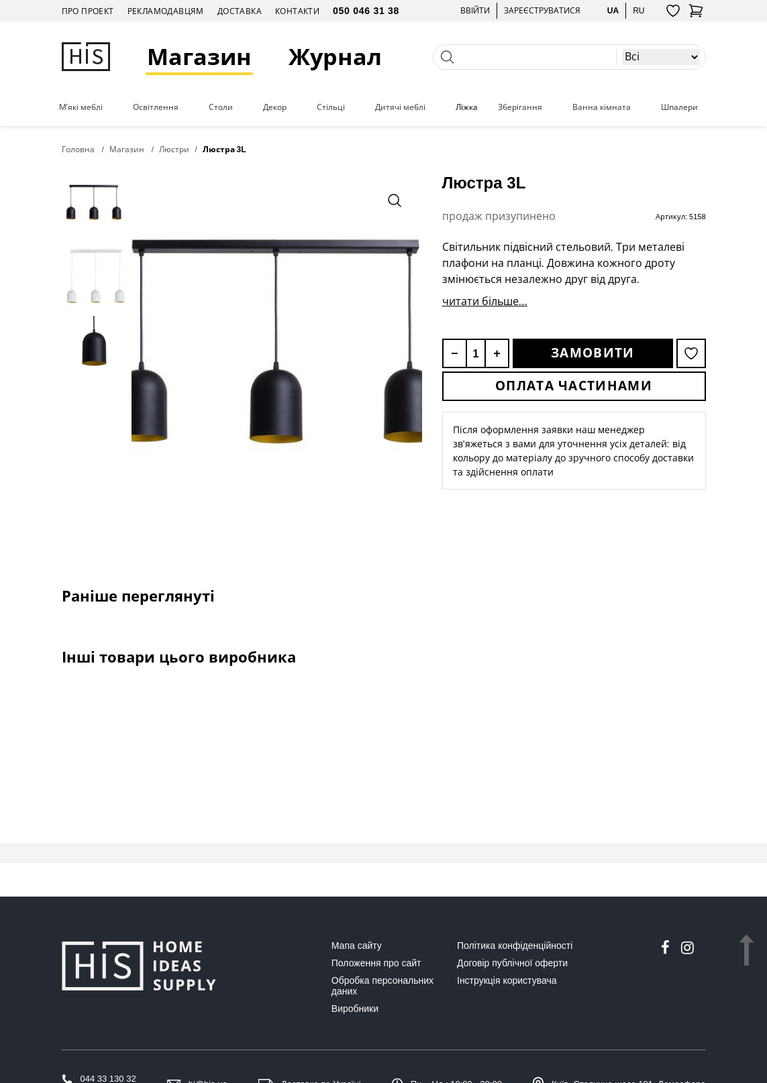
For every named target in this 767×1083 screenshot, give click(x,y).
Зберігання (520, 107)
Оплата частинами (573, 385)
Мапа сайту (356, 945)
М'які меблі (81, 107)
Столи (221, 107)
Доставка (239, 11)
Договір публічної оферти (512, 963)
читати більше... (484, 301)
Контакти (297, 11)
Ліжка (467, 107)
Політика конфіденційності (514, 945)
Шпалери (679, 107)
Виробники (354, 1008)
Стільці (331, 107)
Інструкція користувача (506, 980)
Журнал (335, 57)
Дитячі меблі (400, 107)
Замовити (592, 352)
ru (638, 10)
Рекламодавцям (165, 11)
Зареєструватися (542, 10)
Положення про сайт (376, 963)
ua (613, 10)
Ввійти (475, 10)
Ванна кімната (601, 107)
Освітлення (155, 107)
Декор (275, 107)
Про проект (88, 11)
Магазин (199, 57)
